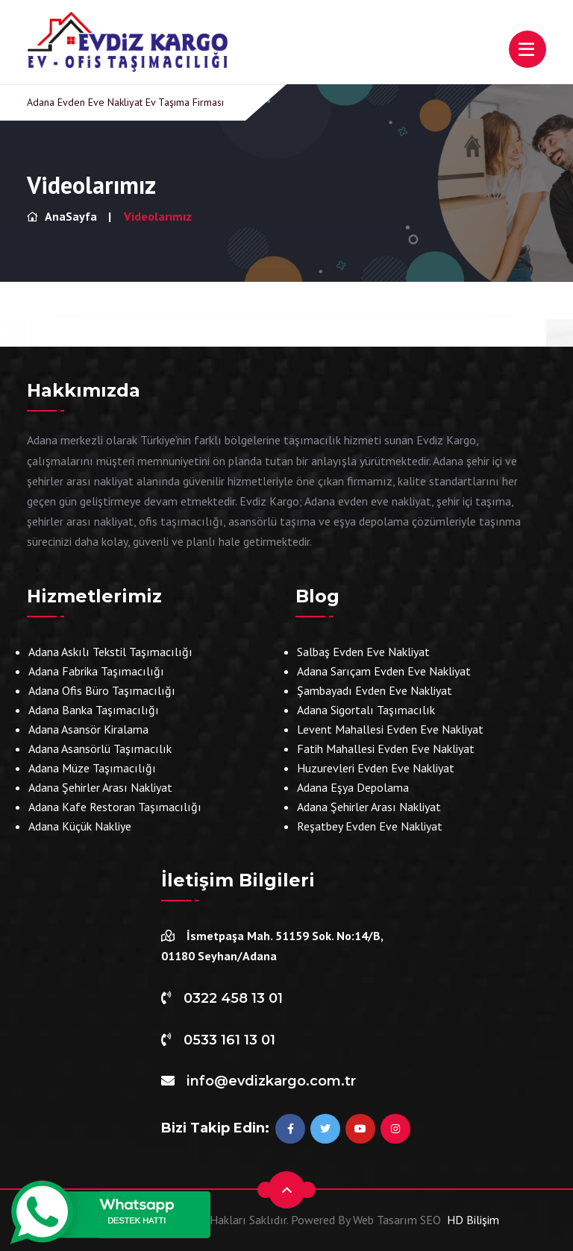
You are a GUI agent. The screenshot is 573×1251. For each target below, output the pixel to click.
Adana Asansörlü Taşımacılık (100, 748)
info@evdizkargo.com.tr (271, 1081)
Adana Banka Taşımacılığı (93, 709)
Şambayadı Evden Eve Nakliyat (374, 690)
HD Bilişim (473, 1219)
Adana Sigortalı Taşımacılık (366, 709)
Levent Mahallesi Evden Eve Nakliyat (390, 729)
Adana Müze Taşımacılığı (92, 767)
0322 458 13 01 (233, 998)
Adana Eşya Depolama (353, 787)
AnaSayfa (62, 216)
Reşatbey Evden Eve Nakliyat (369, 826)
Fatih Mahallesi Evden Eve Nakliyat (386, 748)
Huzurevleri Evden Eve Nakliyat (375, 767)
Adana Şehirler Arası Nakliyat (100, 787)
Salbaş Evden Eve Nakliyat (363, 651)
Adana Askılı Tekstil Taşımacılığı (110, 651)
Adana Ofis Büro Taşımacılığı (101, 690)
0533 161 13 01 (229, 1040)
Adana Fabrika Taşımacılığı (96, 671)
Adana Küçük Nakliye (79, 826)
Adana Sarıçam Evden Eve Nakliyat (384, 671)
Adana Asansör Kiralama (88, 729)
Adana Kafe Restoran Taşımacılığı (114, 806)
